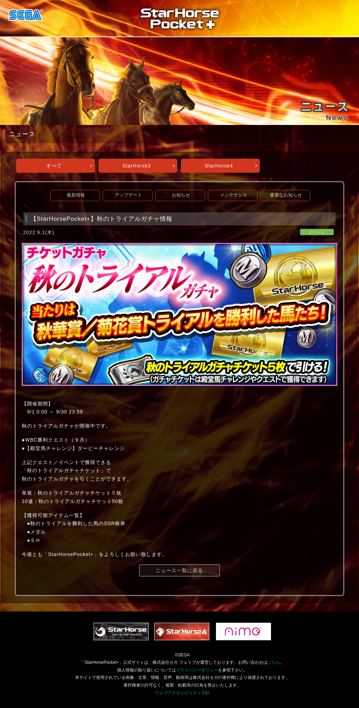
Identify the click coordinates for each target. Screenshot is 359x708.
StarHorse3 (136, 165)
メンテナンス (233, 195)
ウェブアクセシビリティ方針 (182, 692)
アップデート (128, 195)
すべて (54, 165)
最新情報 (76, 195)
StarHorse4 (219, 165)
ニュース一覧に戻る (179, 570)
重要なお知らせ (286, 195)
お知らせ (181, 195)
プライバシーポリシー (197, 670)
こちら (273, 662)
